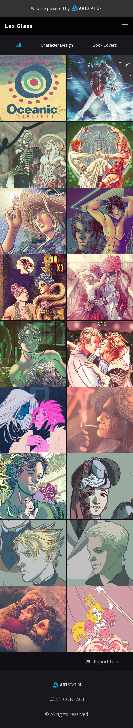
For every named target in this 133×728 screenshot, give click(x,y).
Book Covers (105, 45)
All (18, 45)
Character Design (57, 45)
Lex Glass (19, 26)
